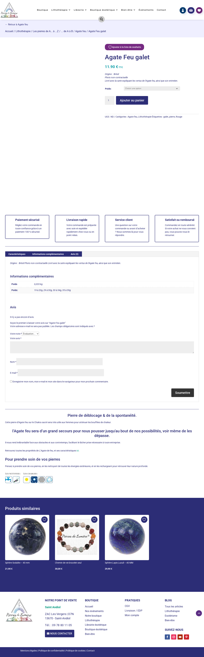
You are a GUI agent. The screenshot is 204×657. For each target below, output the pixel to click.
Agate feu (80, 31)
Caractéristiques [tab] (16, 254)
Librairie (79, 10)
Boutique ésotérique (102, 10)
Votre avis (15, 338)
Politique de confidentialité (51, 650)
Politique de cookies (75, 650)
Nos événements (94, 611)
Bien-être (126, 10)
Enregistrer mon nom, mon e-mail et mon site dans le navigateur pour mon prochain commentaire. (61, 381)
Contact (161, 10)
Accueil (9, 31)
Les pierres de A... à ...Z (46, 31)
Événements (146, 10)
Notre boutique (93, 615)
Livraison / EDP (133, 610)
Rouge (179, 116)
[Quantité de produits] (109, 100)
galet (165, 116)
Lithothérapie (59, 10)
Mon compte (132, 615)
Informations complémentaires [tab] (48, 254)
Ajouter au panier (132, 100)
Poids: (108, 88)
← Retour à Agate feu (16, 24)
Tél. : (48, 625)
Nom (13, 362)
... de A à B (67, 31)
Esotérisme (171, 615)
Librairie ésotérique (95, 624)
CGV (127, 606)
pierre (172, 116)
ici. (77, 450)
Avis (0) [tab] (74, 254)
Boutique (42, 10)
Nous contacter (62, 633)
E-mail (14, 373)
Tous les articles (174, 606)
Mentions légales (28, 650)
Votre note (16, 333)
